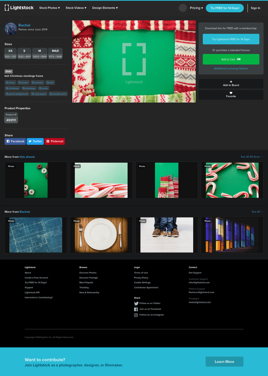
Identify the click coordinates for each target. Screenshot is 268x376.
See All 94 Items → (252, 157)
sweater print (58, 93)
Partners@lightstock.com (201, 291)
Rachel (24, 25)
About (28, 272)
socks (43, 88)
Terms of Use (141, 272)
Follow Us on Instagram (151, 314)
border (23, 82)
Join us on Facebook (150, 308)
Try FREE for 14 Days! (224, 8)
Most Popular (86, 282)
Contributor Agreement (146, 287)
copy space (39, 93)
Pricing (196, 8)
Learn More (224, 361)
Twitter (35, 141)
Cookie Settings (142, 282)
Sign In (255, 8)
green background (17, 93)
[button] (50, 8)
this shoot (26, 156)
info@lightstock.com (199, 282)
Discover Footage (88, 277)
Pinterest (54, 141)
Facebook (15, 141)
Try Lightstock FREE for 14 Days (231, 39)
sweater (37, 82)
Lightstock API (32, 292)
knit (50, 82)
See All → (257, 211)
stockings (29, 88)
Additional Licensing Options (231, 68)
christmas (12, 88)
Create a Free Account (36, 277)
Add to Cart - (231, 59)
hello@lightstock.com (200, 301)
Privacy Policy (141, 277)
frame (10, 82)
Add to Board (231, 83)
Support (29, 287)
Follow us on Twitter (149, 302)
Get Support (195, 272)
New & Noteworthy (89, 292)
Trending (84, 287)
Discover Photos (87, 272)
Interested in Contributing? (39, 297)
